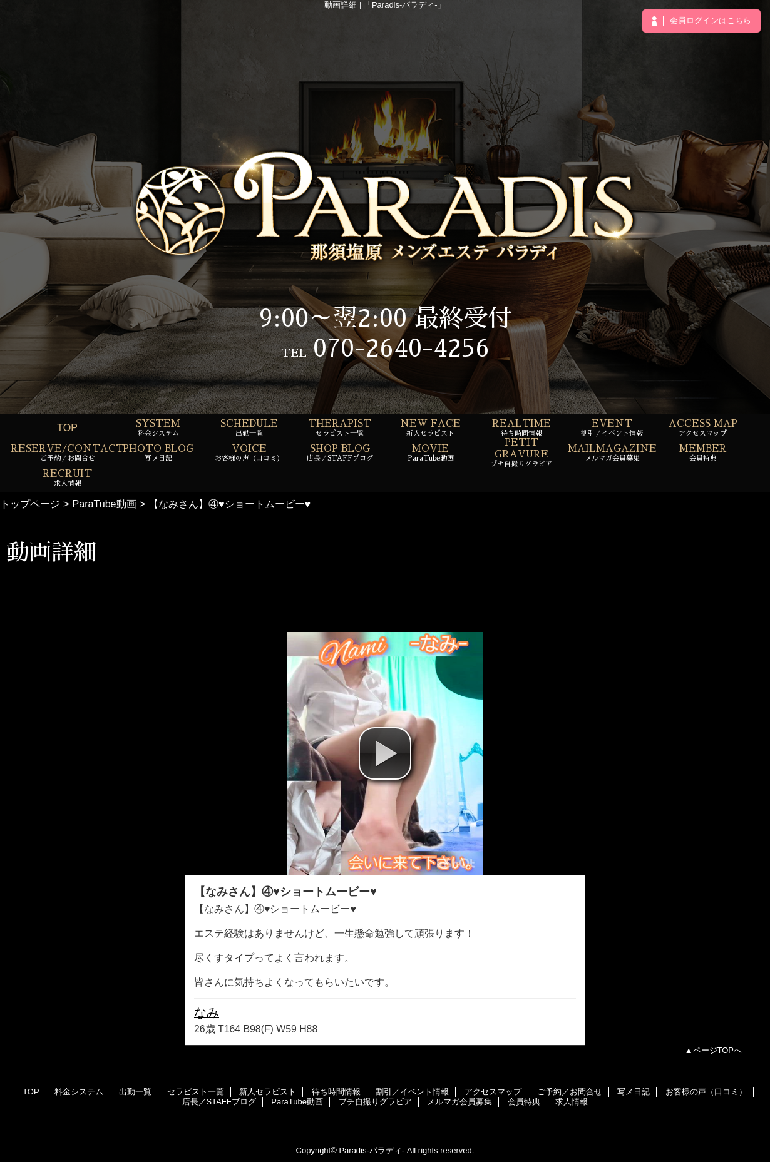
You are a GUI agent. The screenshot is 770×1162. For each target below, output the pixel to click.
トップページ (30, 503)
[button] (385, 753)
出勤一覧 (135, 1091)
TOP (67, 427)
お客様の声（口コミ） (706, 1091)
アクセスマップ (493, 1091)
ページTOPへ (717, 1050)
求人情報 (571, 1101)
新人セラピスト (267, 1091)
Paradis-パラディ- (371, 1150)
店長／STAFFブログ (219, 1101)
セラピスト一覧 (195, 1091)
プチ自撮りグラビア (375, 1101)
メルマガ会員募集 (459, 1101)
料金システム (78, 1091)
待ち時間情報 (336, 1091)
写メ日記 (633, 1091)
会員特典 (524, 1101)
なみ (206, 1012)
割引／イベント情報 (412, 1091)
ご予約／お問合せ (569, 1091)
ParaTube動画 (104, 503)
